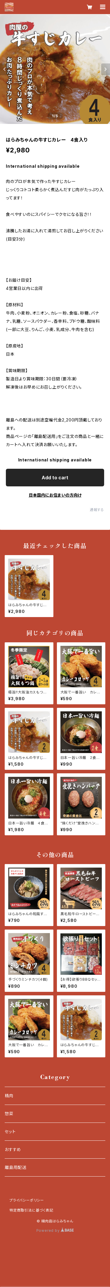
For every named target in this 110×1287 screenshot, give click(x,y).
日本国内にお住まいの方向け (55, 495)
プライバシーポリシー (26, 1200)
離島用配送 (15, 1167)
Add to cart (55, 477)
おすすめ (13, 1149)
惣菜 (9, 1113)
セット (10, 1131)
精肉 (9, 1095)
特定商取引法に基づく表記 (31, 1210)
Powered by (55, 1230)
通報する (97, 510)
